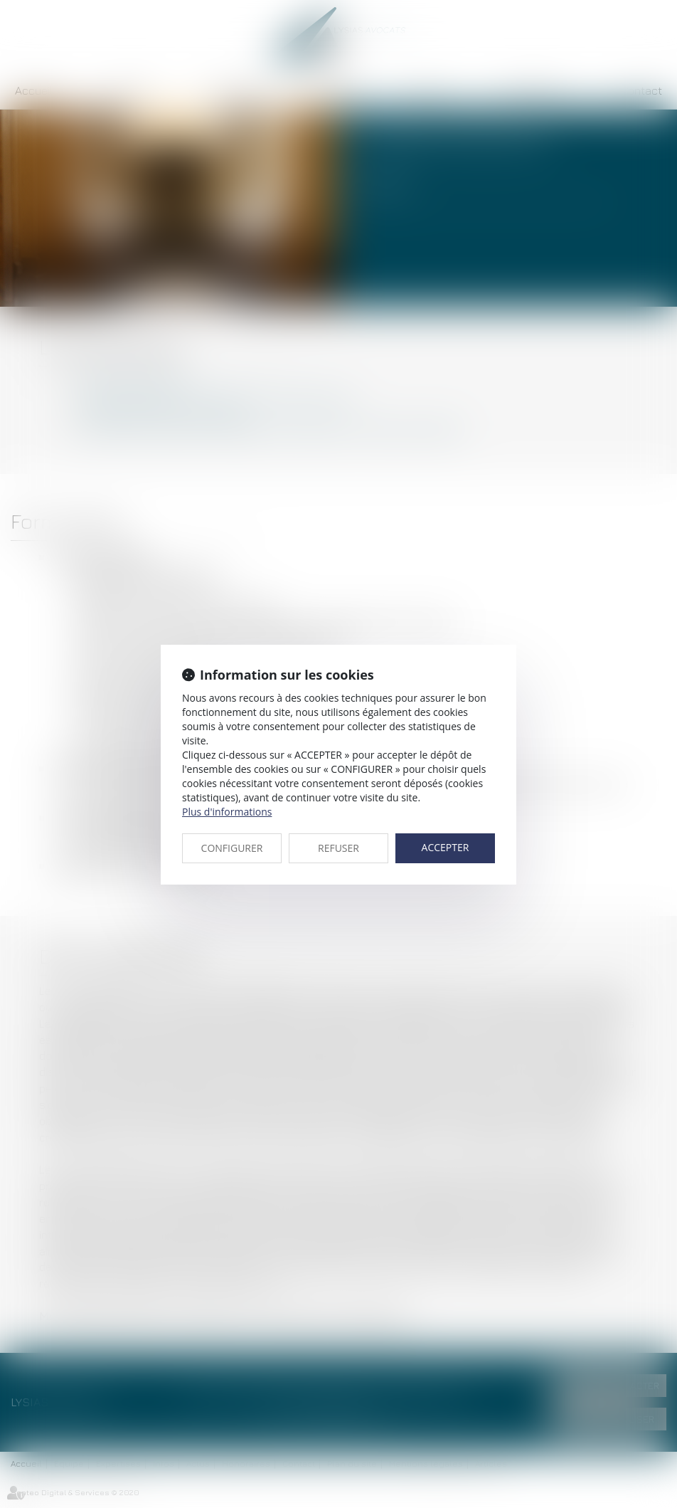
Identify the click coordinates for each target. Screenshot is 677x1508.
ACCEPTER (445, 847)
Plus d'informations (227, 811)
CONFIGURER (232, 848)
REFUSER (338, 848)
